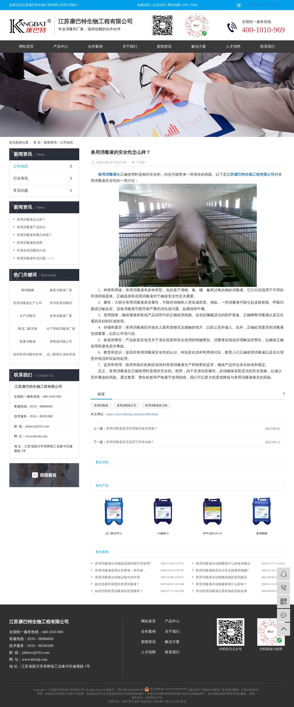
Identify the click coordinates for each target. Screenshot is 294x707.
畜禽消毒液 (28, 341)
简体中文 (272, 5)
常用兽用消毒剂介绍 (31, 250)
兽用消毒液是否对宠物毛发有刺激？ (132, 428)
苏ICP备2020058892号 (131, 689)
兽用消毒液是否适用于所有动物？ (130, 442)
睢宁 (162, 701)
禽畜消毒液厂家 (61, 290)
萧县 (183, 701)
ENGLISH (255, 5)
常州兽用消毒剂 (61, 303)
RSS (185, 5)
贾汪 (131, 701)
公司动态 (66, 142)
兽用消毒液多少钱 (156, 405)
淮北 (168, 701)
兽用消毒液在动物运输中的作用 (117, 577)
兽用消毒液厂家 (61, 316)
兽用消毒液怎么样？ (31, 219)
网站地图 (174, 5)
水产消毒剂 (28, 316)
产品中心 (61, 46)
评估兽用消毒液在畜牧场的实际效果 (221, 591)
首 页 (37, 142)
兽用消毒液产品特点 (31, 227)
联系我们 (267, 46)
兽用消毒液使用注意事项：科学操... (119, 570)
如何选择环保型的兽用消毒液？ (117, 584)
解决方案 (198, 46)
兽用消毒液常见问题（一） (35, 258)
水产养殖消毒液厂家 (60, 328)
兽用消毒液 (101, 405)
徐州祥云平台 (154, 697)
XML (194, 5)
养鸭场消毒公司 (61, 341)
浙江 (150, 701)
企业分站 (159, 5)
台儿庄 (176, 701)
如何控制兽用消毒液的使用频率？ (118, 591)
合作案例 (95, 46)
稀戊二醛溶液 (27, 328)
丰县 (156, 701)
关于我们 (129, 46)
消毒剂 (206, 689)
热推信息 (143, 5)
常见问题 (20, 190)
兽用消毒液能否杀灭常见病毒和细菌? (222, 570)
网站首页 (26, 46)
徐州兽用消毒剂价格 (27, 354)
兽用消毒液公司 (126, 405)
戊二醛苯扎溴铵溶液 (60, 354)
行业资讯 (20, 178)
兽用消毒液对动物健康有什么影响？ (221, 584)
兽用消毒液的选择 (29, 242)
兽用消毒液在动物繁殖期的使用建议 (221, 577)
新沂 (137, 701)
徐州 (125, 701)
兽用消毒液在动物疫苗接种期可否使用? (122, 563)
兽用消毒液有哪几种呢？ (34, 235)
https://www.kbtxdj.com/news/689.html (132, 414)
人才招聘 (233, 46)
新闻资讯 (164, 46)
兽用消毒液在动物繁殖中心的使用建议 (223, 563)
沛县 (143, 701)
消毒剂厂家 (218, 689)
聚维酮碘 (27, 290)
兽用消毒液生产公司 (27, 303)
